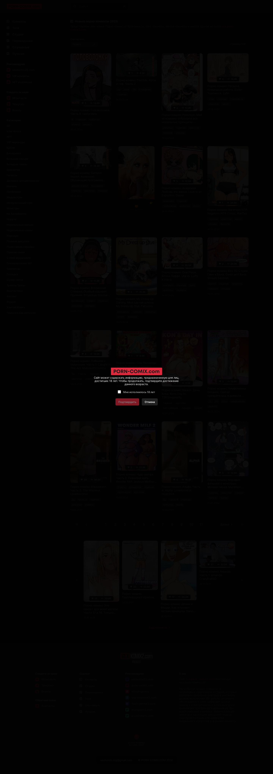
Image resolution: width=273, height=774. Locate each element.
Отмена (150, 402)
